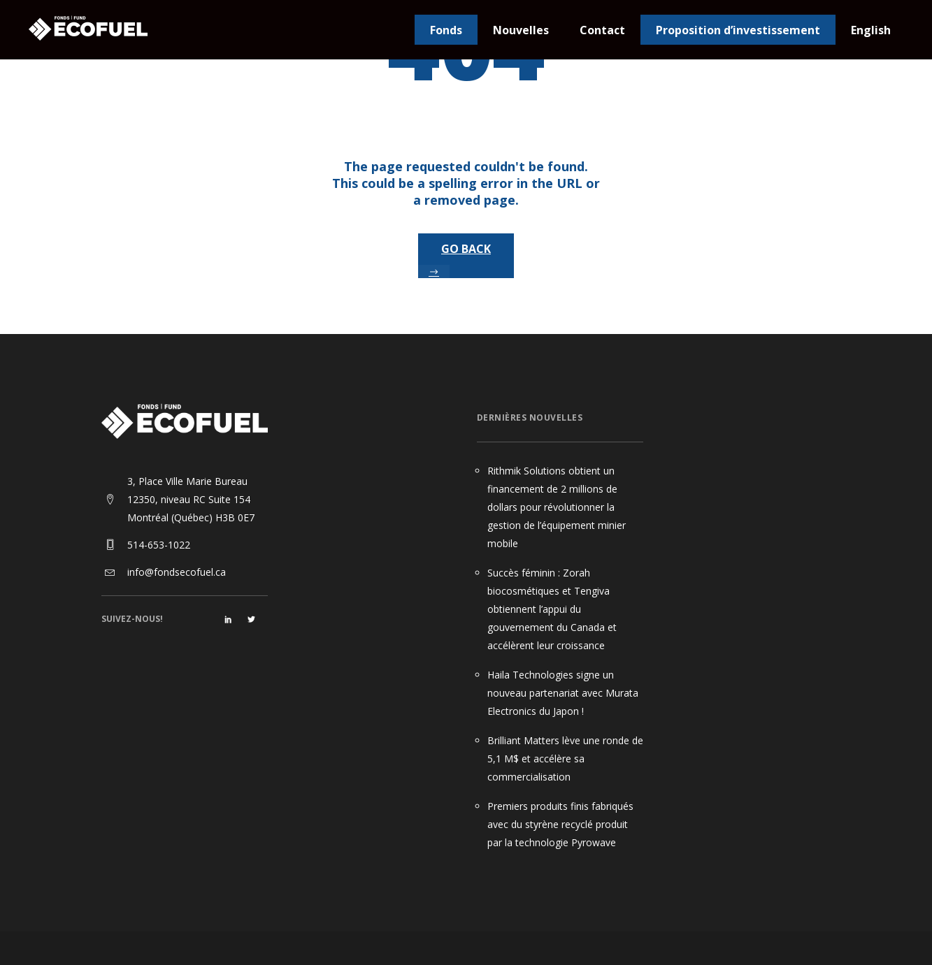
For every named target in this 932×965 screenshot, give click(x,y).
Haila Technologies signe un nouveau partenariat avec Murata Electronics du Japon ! (562, 693)
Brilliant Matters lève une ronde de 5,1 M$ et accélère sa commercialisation (565, 758)
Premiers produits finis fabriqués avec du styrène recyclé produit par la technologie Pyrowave (560, 824)
